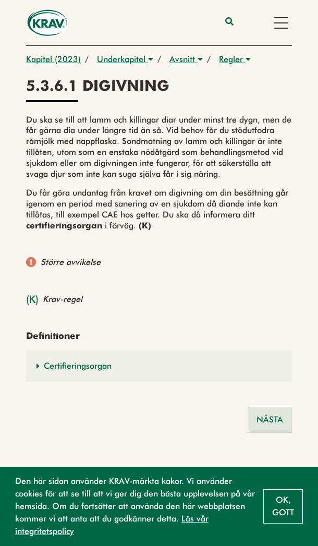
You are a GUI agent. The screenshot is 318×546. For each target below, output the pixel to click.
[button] (159, 365)
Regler (235, 59)
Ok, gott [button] (283, 506)
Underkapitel (125, 59)
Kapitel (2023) (53, 59)
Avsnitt (186, 59)
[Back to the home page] (47, 22)
